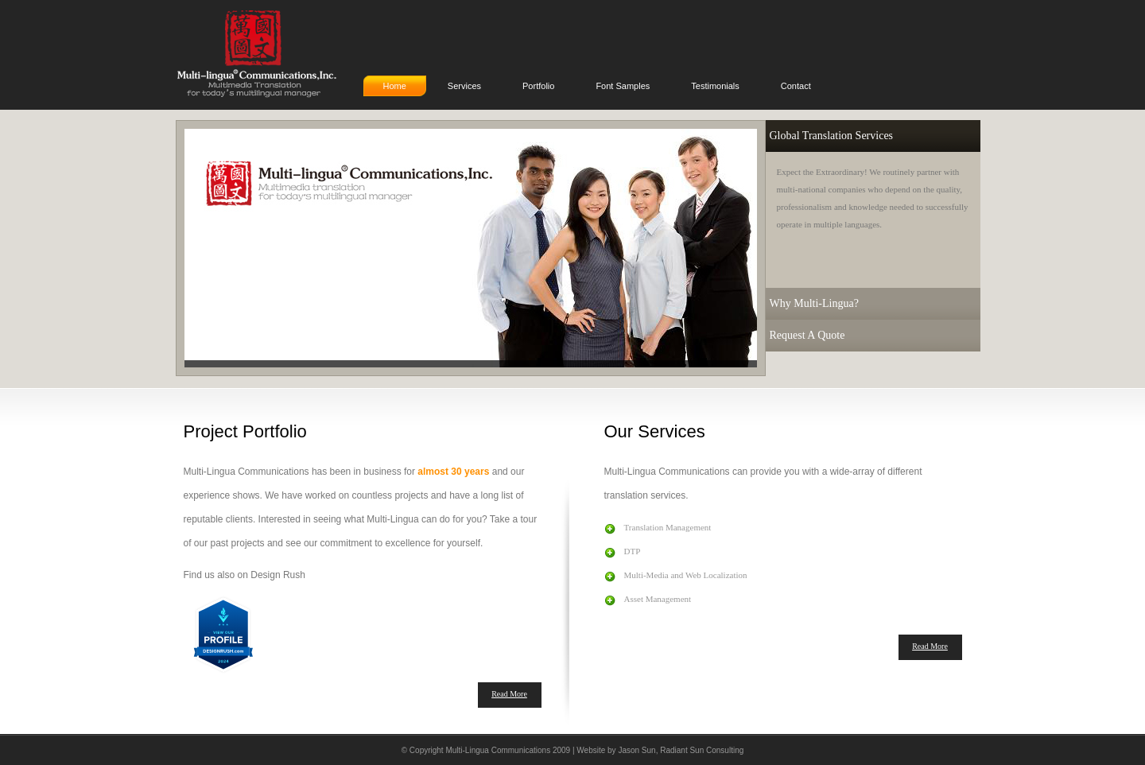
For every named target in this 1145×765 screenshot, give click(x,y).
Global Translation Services (832, 136)
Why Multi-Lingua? (814, 303)
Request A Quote (807, 335)
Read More (509, 693)
